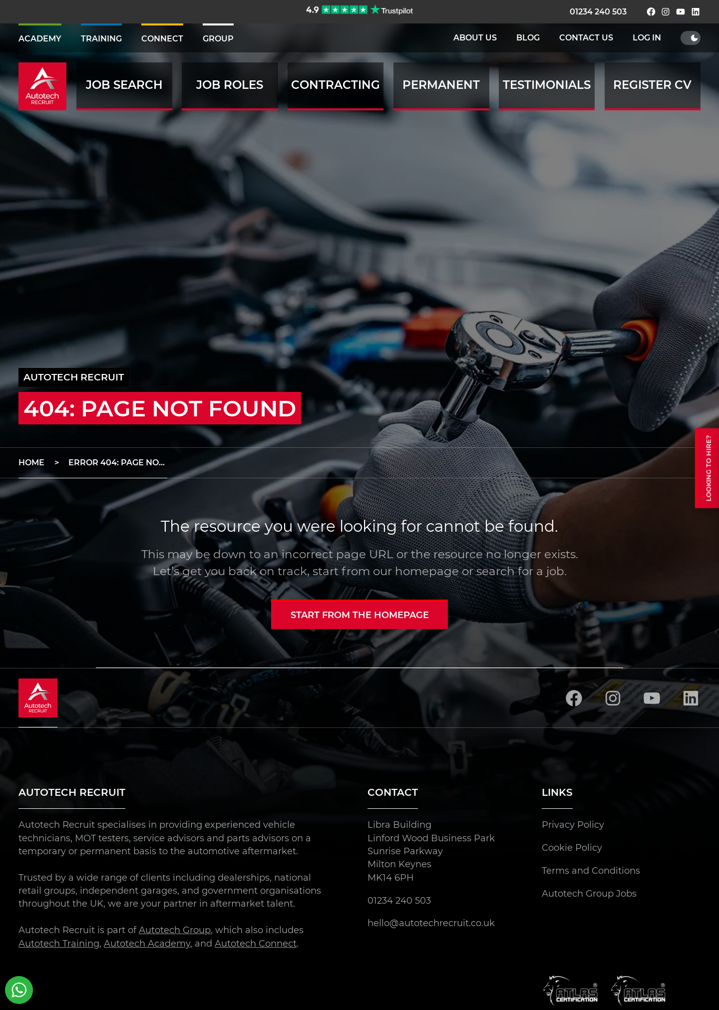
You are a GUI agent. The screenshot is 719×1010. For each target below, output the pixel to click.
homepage (427, 571)
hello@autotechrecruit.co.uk (431, 923)
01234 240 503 (598, 11)
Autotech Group (175, 930)
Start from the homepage (360, 615)
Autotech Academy (147, 943)
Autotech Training (58, 943)
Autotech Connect (256, 943)
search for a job (520, 571)
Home (31, 462)
